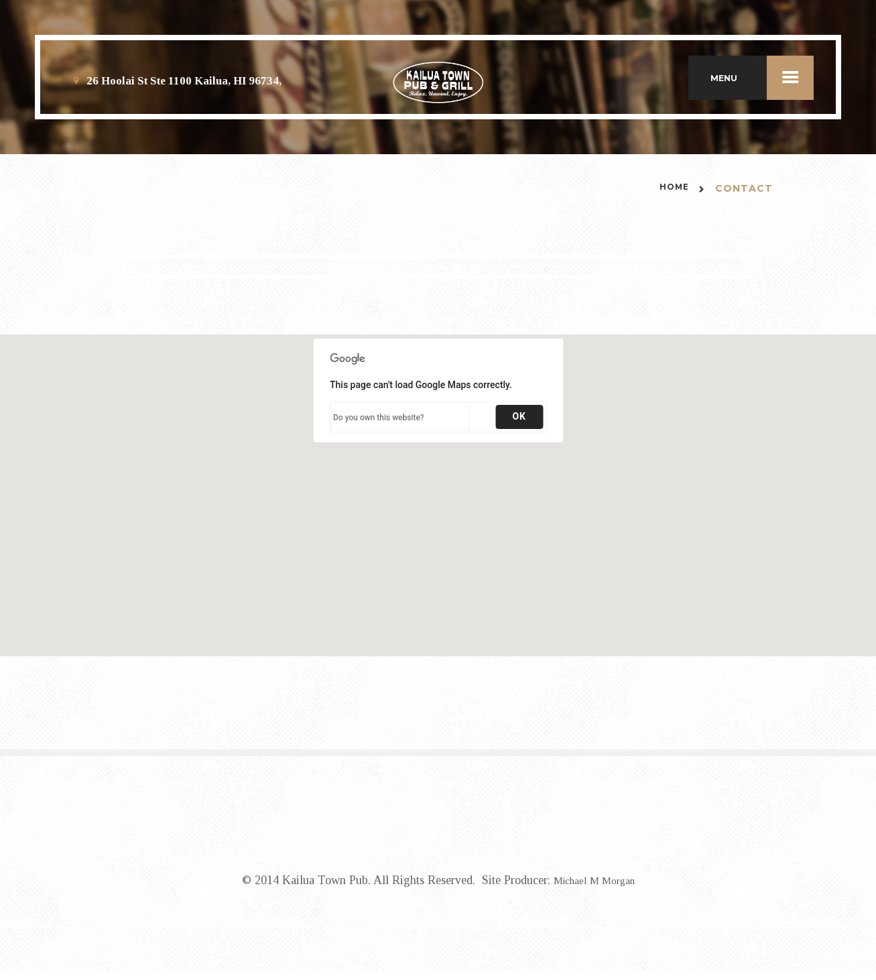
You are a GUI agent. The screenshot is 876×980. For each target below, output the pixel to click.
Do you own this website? (378, 429)
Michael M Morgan (594, 890)
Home (672, 200)
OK (519, 427)
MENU (762, 83)
